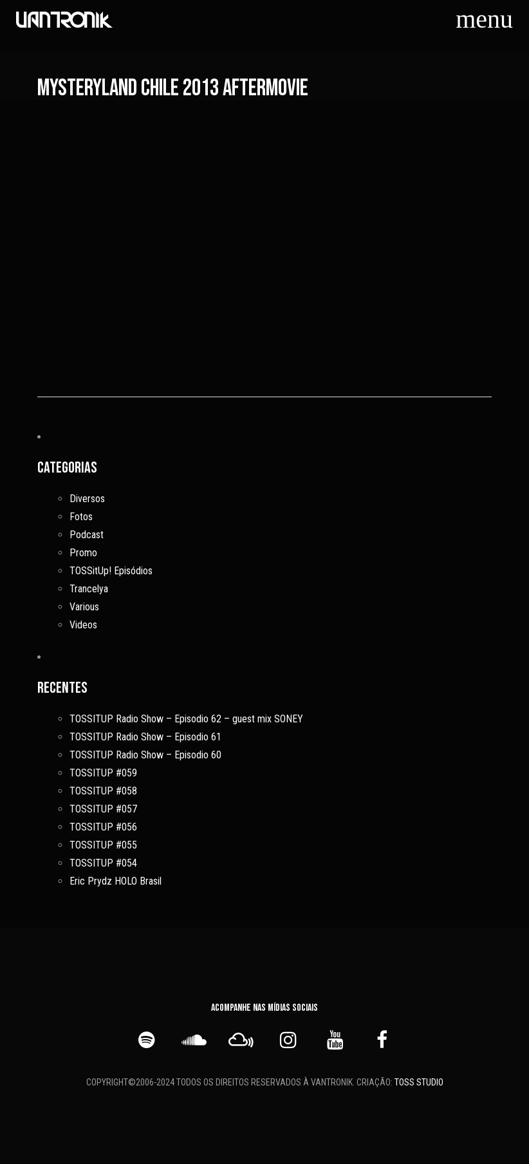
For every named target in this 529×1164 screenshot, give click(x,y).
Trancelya (89, 589)
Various (84, 607)
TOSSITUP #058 (103, 791)
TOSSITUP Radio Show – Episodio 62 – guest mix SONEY (186, 719)
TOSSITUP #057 (103, 809)
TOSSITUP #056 (103, 827)
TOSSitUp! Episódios (111, 571)
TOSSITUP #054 (103, 863)
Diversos (87, 499)
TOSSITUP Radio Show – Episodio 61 (145, 737)
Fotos (81, 517)
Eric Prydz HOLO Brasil (116, 881)
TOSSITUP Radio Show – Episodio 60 (145, 755)
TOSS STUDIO (418, 1081)
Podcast (87, 535)
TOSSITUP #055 (103, 845)
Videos (83, 625)
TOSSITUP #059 (103, 773)
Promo (83, 553)
